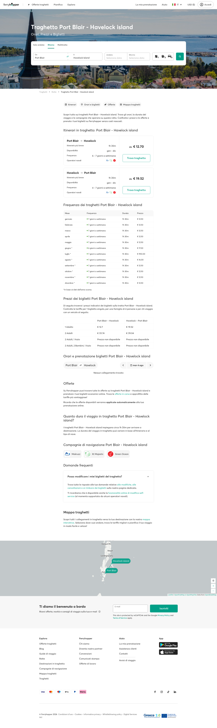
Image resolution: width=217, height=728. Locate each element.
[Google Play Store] (168, 645)
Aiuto (164, 4)
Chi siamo (84, 643)
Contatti (123, 653)
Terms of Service (120, 618)
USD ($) (191, 4)
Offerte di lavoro (87, 663)
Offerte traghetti (38, 4)
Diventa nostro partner (90, 648)
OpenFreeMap (179, 595)
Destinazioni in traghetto (52, 663)
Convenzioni (85, 653)
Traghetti (43, 92)
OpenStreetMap (210, 595)
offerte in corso (122, 394)
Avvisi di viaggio (127, 660)
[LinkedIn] (175, 692)
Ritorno (51, 45)
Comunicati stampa (89, 658)
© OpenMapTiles (191, 595)
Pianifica (58, 4)
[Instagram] (161, 692)
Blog (41, 648)
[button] (80, 365)
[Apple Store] (168, 652)
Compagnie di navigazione (53, 668)
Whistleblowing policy (112, 714)
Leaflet (170, 595)
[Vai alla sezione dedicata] (70, 104)
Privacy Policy (164, 615)
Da (36, 55)
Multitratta (62, 45)
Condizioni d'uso (65, 714)
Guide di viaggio (47, 653)
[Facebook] (155, 692)
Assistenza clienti (128, 648)
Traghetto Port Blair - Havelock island (77, 92)
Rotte (54, 92)
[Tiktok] (168, 692)
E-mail (117, 607)
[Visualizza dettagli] (99, 611)
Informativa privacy (92, 714)
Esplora (71, 4)
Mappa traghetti (47, 673)
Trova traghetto (136, 158)
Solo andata (38, 45)
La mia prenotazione (146, 4)
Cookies (78, 714)
